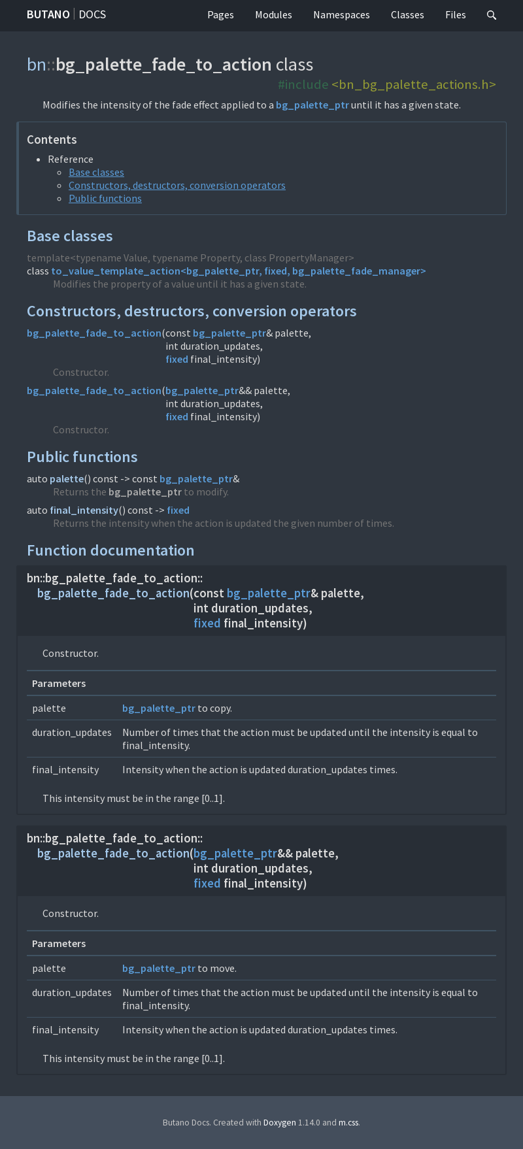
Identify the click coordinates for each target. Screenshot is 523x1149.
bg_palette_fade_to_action (94, 332)
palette (67, 478)
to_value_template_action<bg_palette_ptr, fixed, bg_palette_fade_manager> (238, 270)
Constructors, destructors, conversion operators (177, 185)
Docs (92, 14)
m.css (348, 1122)
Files (455, 14)
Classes (407, 14)
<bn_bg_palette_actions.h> (413, 84)
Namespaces (341, 14)
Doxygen (279, 1122)
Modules (273, 14)
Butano (48, 14)
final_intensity (84, 509)
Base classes (96, 171)
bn (36, 64)
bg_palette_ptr (312, 104)
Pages (220, 14)
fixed (176, 358)
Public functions (105, 198)
